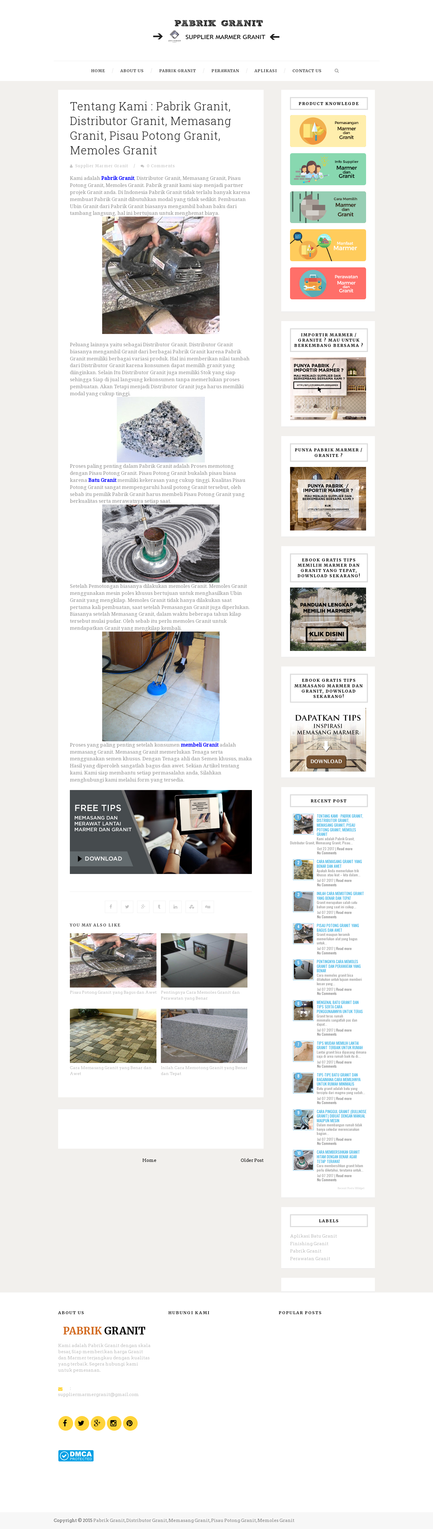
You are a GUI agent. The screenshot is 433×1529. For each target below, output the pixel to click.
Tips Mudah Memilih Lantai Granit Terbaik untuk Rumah (340, 1045)
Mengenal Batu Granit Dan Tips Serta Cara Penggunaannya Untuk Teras (340, 1006)
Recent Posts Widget (351, 1188)
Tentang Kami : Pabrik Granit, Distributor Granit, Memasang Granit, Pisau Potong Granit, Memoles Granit (150, 128)
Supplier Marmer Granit (101, 165)
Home (149, 1160)
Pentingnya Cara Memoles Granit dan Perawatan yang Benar (339, 965)
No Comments (327, 852)
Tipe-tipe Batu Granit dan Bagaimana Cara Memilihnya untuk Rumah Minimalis (338, 1079)
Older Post (252, 1160)
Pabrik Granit (305, 1251)
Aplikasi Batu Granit (313, 1236)
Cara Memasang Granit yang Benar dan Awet (339, 863)
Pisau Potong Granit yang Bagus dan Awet (113, 992)
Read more (345, 848)
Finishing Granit (309, 1243)
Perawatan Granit (310, 1258)
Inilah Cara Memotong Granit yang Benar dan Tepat (340, 895)
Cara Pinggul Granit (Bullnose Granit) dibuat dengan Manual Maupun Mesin (341, 1115)
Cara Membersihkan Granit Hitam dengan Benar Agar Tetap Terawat (338, 1156)
